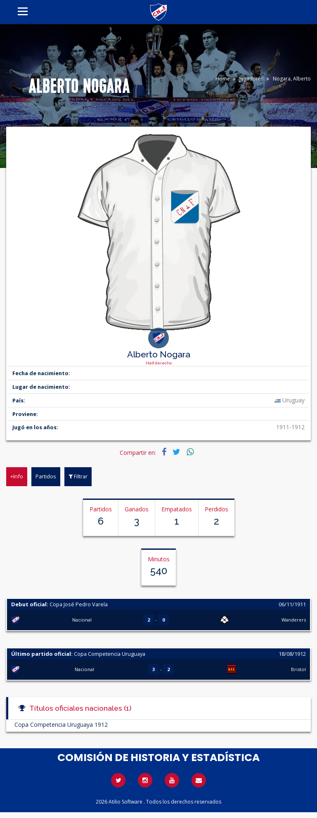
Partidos (45, 476)
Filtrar (78, 476)
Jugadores (251, 78)
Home (222, 78)
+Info (16, 476)
